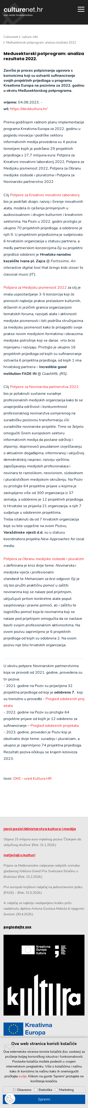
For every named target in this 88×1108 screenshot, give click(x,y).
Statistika (45, 1090)
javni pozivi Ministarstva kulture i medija (40, 829)
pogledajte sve (17, 927)
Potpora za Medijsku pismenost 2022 (35, 287)
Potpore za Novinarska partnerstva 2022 (44, 386)
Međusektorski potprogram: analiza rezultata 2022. (44, 56)
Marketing (66, 1090)
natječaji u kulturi (19, 855)
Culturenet (11, 37)
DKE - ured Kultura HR (32, 778)
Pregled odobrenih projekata (55, 725)
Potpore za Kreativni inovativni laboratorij (45, 195)
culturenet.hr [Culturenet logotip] (23, 11)
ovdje (23, 1076)
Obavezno (24, 1090)
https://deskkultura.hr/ (29, 108)
